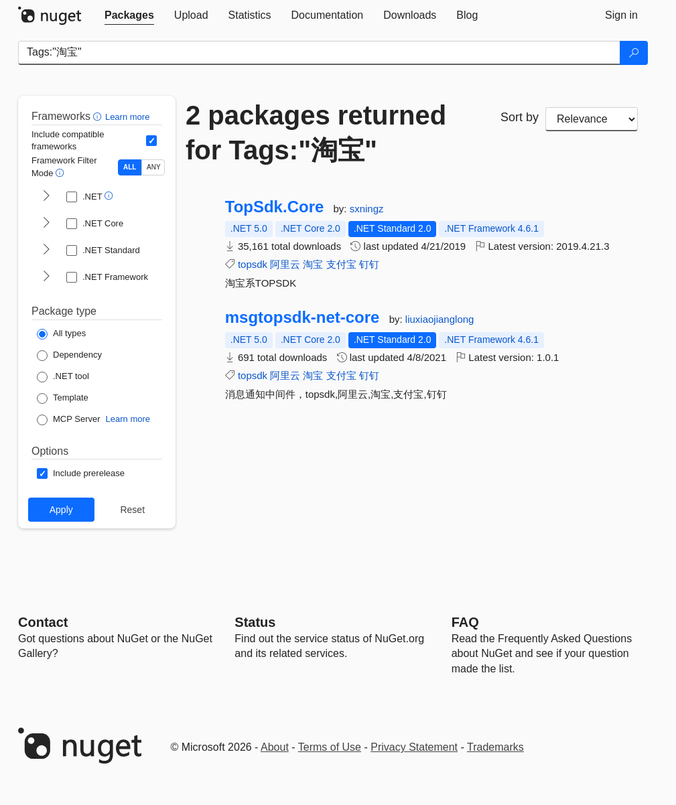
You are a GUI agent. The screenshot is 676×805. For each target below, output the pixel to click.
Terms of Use (329, 747)
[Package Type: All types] (61, 334)
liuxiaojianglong (439, 319)
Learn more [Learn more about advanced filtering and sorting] (127, 117)
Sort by (519, 117)
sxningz (367, 208)
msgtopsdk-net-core (302, 317)
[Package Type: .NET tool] (62, 377)
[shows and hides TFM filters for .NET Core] (46, 223)
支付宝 (341, 264)
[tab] (129, 15)
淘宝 (313, 264)
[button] (99, 116)
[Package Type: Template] (62, 398)
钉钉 (369, 264)
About (275, 747)
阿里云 (285, 264)
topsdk (252, 264)
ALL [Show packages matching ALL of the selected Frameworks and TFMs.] (129, 167)
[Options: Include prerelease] (80, 473)
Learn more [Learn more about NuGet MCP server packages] (128, 419)
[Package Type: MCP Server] (68, 420)
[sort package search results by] (591, 119)
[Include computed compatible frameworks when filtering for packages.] (151, 140)
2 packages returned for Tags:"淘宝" (316, 132)
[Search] (634, 53)
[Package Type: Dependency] (69, 355)
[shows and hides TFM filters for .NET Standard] (46, 250)
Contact (43, 622)
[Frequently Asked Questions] (465, 622)
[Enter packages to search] (319, 53)
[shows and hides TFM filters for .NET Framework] (46, 277)
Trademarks (495, 747)
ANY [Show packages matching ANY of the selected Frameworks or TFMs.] (154, 167)
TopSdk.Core (274, 207)
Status (254, 622)
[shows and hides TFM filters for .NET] (46, 197)
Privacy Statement (414, 747)
